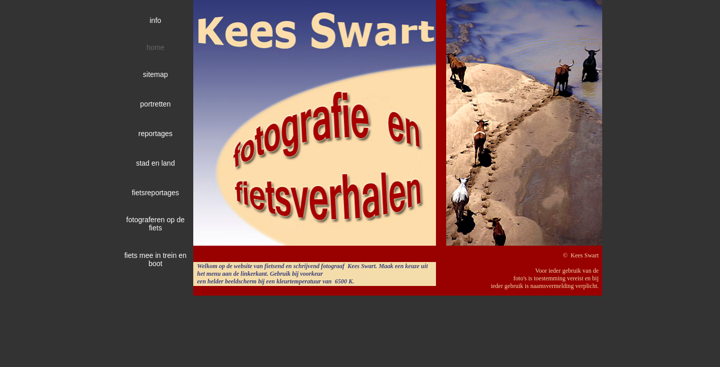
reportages (155, 133)
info (156, 20)
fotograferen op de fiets (155, 224)
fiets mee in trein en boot (155, 259)
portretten (155, 104)
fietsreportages (155, 193)
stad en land (155, 163)
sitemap (155, 74)
